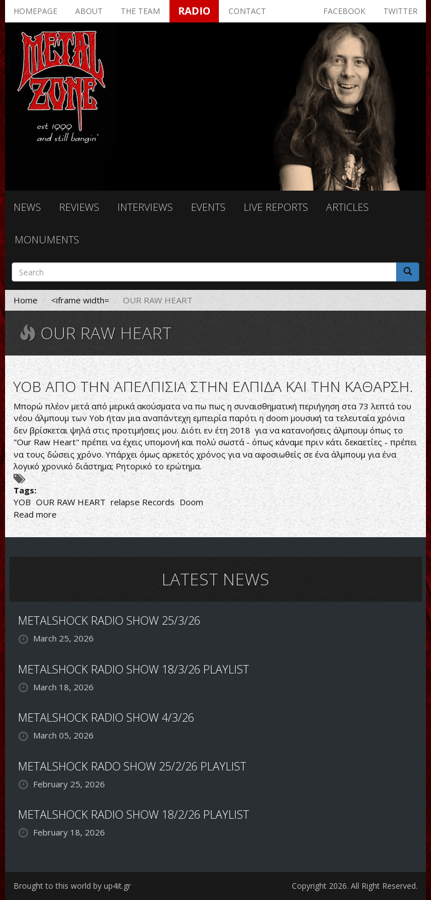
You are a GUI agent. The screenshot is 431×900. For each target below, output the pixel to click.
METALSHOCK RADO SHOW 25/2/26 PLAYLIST (132, 766)
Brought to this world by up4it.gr (72, 885)
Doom (191, 501)
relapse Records (143, 501)
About (89, 11)
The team (140, 11)
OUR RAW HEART (71, 501)
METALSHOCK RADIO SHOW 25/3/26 (109, 620)
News (27, 207)
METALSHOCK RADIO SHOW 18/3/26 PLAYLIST (133, 669)
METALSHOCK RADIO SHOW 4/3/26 (106, 717)
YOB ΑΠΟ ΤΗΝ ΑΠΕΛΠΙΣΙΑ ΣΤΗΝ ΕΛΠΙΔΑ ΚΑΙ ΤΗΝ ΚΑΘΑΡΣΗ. (213, 386)
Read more (35, 514)
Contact (247, 11)
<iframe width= (80, 300)
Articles (347, 207)
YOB (22, 501)
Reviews (79, 207)
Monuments (47, 239)
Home (25, 300)
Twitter (400, 11)
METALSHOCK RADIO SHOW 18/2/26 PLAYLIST (133, 814)
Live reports (276, 207)
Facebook (344, 11)
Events (208, 207)
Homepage (35, 11)
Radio (194, 10)
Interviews (145, 207)
